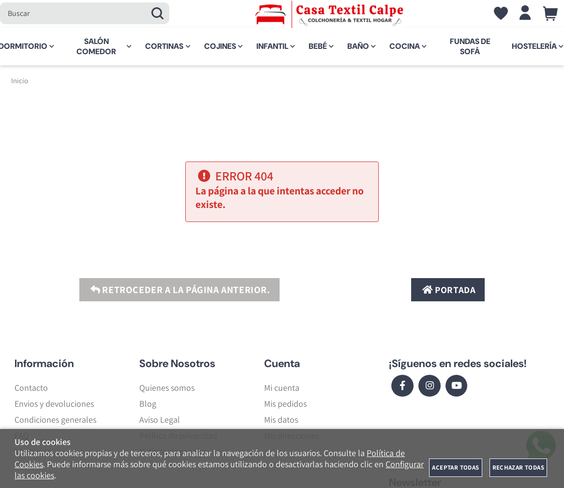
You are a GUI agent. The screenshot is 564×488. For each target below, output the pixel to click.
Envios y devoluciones (54, 403)
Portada (447, 289)
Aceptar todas (455, 467)
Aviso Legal (159, 419)
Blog (147, 403)
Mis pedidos (285, 403)
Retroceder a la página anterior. (179, 289)
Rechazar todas (518, 467)
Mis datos (281, 419)
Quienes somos (166, 387)
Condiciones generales (55, 419)
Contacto (31, 387)
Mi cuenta (281, 387)
